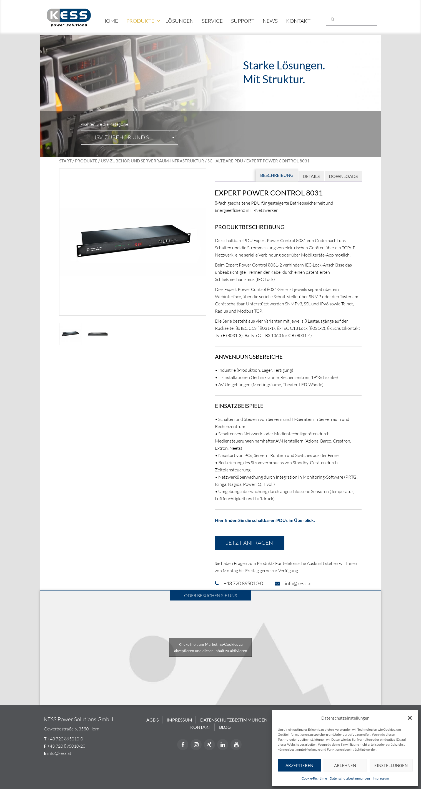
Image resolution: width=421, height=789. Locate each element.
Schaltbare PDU (225, 160)
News (270, 20)
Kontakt (298, 20)
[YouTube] (236, 744)
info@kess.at (59, 753)
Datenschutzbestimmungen (350, 778)
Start (65, 160)
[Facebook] (182, 744)
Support (242, 20)
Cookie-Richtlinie (314, 778)
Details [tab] (311, 176)
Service (212, 20)
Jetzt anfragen (249, 542)
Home (110, 20)
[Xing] (209, 744)
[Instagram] (196, 744)
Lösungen (180, 20)
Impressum (381, 778)
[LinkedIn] (222, 744)
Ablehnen (345, 765)
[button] (410, 718)
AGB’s (152, 719)
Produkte (140, 20)
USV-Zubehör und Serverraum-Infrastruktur (152, 160)
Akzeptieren (299, 765)
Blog (225, 727)
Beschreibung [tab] (277, 175)
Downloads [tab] (343, 176)
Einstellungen (391, 765)
